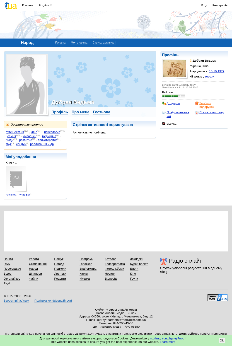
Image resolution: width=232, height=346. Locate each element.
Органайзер (12, 278)
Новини (110, 273)
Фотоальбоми (114, 268)
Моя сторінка (79, 42)
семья (11, 136)
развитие (25, 140)
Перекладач (12, 268)
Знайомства (88, 268)
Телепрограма (115, 264)
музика (169, 124)
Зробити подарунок (204, 105)
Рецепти (60, 278)
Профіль (170, 55)
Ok (222, 340)
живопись (29, 136)
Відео (8, 273)
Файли (33, 278)
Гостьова (101, 112)
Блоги (134, 268)
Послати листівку (209, 112)
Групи (134, 278)
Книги (10, 162)
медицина (49, 136)
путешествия (15, 132)
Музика (85, 278)
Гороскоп (86, 264)
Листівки (60, 273)
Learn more (168, 342)
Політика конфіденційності (53, 300)
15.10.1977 (216, 71)
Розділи (44, 5)
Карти (84, 273)
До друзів (171, 103)
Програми (86, 259)
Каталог (110, 259)
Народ (33, 268)
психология (52, 132)
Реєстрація (220, 5)
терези (209, 76)
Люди (9, 140)
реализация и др (42, 144)
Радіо (7, 283)
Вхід (204, 5)
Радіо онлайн (186, 261)
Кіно (133, 273)
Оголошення (38, 264)
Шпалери (35, 273)
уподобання (24, 157)
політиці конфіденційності (168, 338)
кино (34, 132)
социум (21, 144)
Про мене (80, 112)
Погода (59, 264)
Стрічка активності (104, 42)
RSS (7, 264)
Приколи (60, 268)
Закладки (136, 259)
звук (9, 144)
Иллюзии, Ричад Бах (18, 194)
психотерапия (47, 140)
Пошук (58, 259)
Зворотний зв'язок (16, 300)
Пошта (8, 259)
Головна (27, 5)
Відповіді (111, 278)
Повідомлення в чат (175, 114)
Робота (34, 259)
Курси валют (139, 264)
